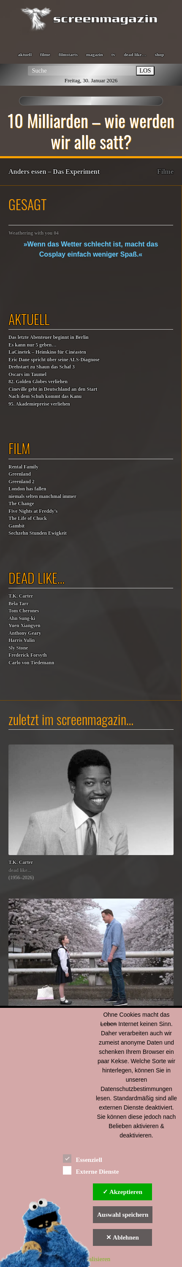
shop (159, 54)
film (19, 448)
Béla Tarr (18, 603)
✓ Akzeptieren (122, 1191)
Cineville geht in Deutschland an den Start (52, 389)
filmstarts (68, 54)
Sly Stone (18, 648)
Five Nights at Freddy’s (32, 511)
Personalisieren (91, 1259)
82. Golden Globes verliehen (38, 381)
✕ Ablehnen (122, 1237)
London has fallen (27, 489)
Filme (165, 171)
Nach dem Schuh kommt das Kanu (44, 396)
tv (113, 54)
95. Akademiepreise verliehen (39, 404)
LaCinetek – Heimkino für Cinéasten (47, 352)
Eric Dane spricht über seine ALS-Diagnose (54, 360)
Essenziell (82, 1158)
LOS (145, 70)
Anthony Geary (24, 633)
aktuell (25, 54)
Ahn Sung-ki (21, 618)
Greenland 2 (21, 482)
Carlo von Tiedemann (31, 663)
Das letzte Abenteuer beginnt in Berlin (48, 337)
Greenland (19, 474)
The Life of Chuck (27, 518)
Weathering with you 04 (33, 233)
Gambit (16, 526)
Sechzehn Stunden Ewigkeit (37, 533)
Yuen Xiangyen (24, 625)
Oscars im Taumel (27, 374)
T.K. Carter (20, 596)
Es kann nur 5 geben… (32, 345)
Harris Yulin (21, 640)
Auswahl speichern (122, 1214)
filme (45, 54)
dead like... (19, 870)
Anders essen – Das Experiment (54, 171)
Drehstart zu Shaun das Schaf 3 (41, 367)
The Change (21, 503)
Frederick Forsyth (27, 655)
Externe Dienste (91, 1170)
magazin (94, 54)
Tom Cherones (23, 611)
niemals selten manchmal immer (42, 496)
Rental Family (23, 467)
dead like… (135, 54)
